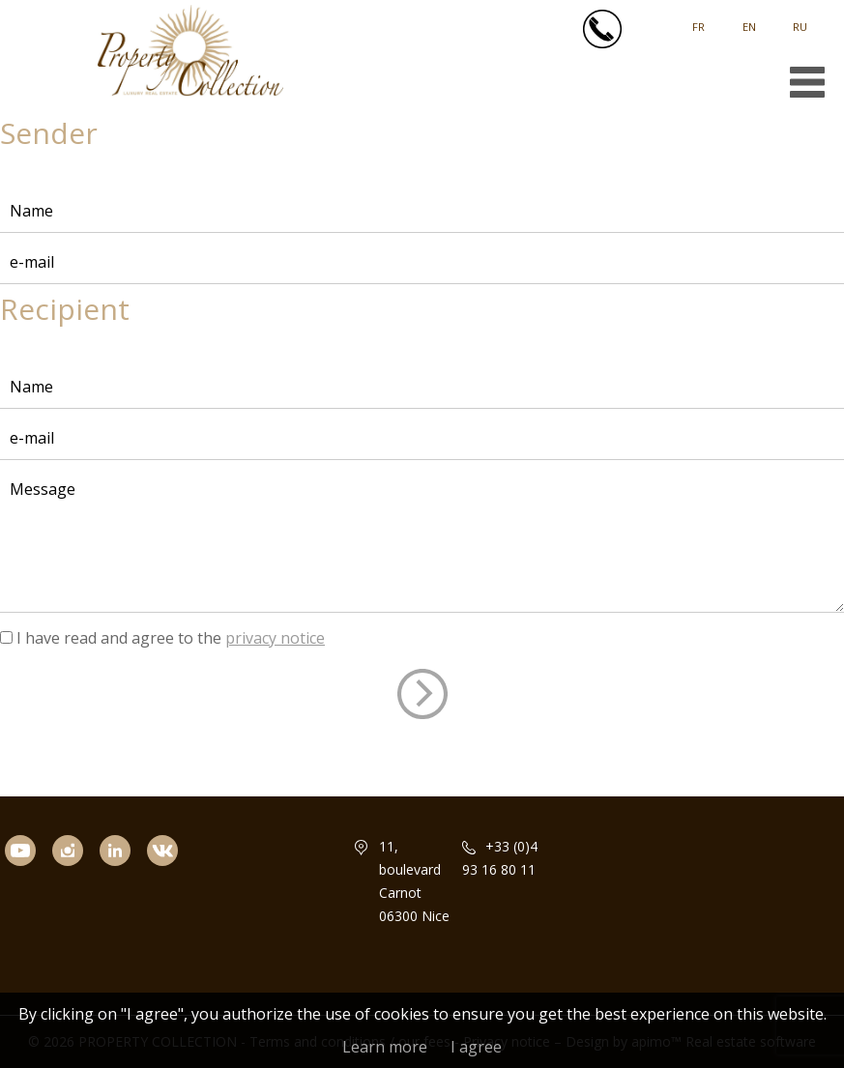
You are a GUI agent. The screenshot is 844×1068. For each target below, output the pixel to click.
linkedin (123, 877)
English (749, 20)
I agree (476, 1046)
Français (698, 20)
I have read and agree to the (170, 638)
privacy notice (275, 638)
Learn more (384, 1046)
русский (800, 20)
